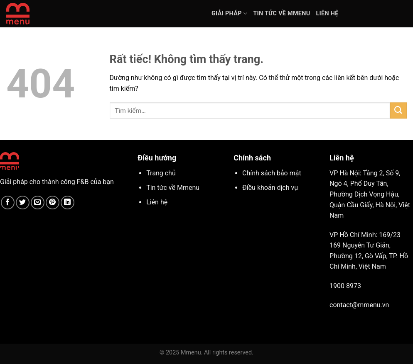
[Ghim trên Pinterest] (52, 202)
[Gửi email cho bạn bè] (37, 202)
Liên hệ (327, 13)
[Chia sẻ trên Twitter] (23, 202)
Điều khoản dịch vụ (270, 188)
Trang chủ (161, 173)
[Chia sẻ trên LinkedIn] (67, 202)
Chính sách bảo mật (271, 173)
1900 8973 (345, 286)
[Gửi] (398, 110)
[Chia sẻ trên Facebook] (8, 202)
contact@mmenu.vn (359, 305)
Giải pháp (229, 13)
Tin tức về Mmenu (281, 13)
